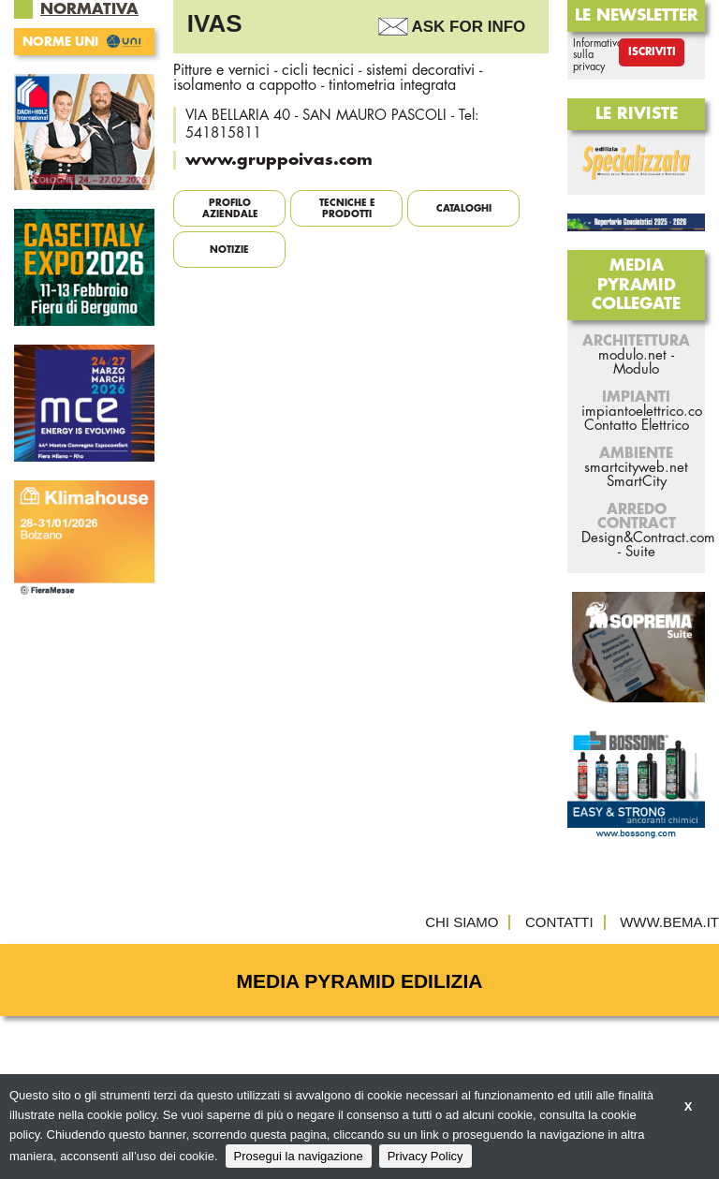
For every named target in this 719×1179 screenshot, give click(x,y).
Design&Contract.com (648, 538)
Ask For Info (469, 27)
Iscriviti (652, 52)
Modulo (636, 369)
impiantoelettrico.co (641, 412)
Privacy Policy (425, 1156)
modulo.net (632, 355)
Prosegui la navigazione (298, 1156)
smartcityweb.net (636, 468)
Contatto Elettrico (636, 426)
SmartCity (637, 482)
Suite (640, 552)
